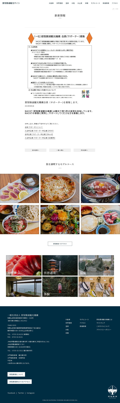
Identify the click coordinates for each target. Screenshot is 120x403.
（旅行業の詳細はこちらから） (17, 321)
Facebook (11, 393)
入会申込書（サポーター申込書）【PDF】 (39, 131)
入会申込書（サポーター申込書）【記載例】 (40, 138)
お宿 (73, 3)
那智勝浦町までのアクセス (19, 381)
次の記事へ (84, 150)
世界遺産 (59, 3)
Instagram (31, 393)
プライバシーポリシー (104, 330)
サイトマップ (101, 323)
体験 (86, 3)
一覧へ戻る (60, 150)
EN (117, 9)
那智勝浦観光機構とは (104, 319)
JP (113, 9)
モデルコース (95, 3)
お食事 (51, 3)
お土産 (80, 3)
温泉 (67, 3)
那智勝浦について (16, 374)
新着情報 (106, 3)
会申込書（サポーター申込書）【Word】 (39, 134)
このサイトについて (103, 326)
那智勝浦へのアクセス (60, 244)
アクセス (115, 3)
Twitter (21, 393)
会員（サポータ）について (34, 127)
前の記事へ (35, 150)
